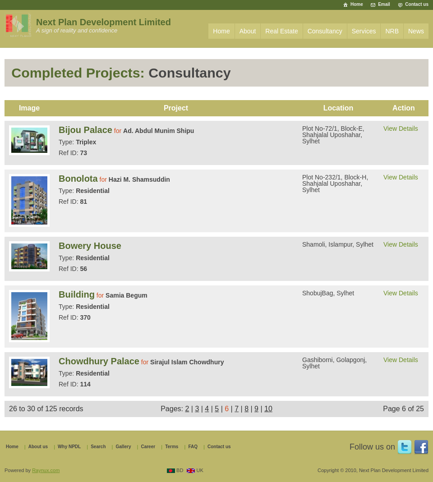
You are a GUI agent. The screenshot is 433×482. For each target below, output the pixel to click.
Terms (171, 447)
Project (176, 108)
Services (364, 31)
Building (77, 294)
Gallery (123, 447)
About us (38, 447)
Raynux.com (46, 470)
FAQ (193, 447)
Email (384, 4)
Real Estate (281, 31)
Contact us (416, 4)
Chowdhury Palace (99, 361)
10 (268, 409)
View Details (400, 128)
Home (356, 4)
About (248, 31)
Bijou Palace (85, 130)
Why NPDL (69, 447)
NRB (392, 31)
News (416, 31)
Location (338, 108)
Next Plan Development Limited (103, 22)
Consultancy (325, 31)
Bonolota (78, 179)
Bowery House (90, 246)
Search (98, 447)
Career (148, 447)
